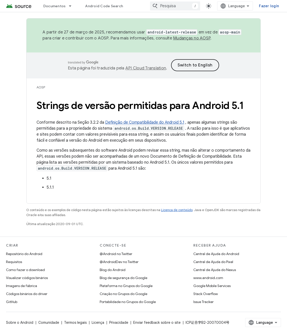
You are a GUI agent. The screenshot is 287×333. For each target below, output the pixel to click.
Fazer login (269, 6)
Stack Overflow (205, 294)
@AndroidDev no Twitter (119, 262)
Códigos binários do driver (26, 294)
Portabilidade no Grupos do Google (128, 302)
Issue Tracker (203, 302)
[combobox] (175, 5)
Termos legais (75, 323)
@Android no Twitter (116, 254)
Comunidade (48, 323)
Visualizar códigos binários (27, 278)
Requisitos (14, 262)
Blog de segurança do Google (123, 278)
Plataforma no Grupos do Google (126, 286)
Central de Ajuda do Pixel (213, 262)
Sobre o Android (19, 323)
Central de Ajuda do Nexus (214, 270)
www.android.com (208, 278)
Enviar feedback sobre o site (157, 323)
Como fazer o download (25, 270)
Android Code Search (104, 6)
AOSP (41, 87)
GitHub (11, 302)
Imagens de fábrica (21, 286)
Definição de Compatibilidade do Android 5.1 (144, 122)
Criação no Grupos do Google (123, 294)
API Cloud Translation (145, 68)
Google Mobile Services (212, 286)
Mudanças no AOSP (191, 38)
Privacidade (118, 323)
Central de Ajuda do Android (216, 254)
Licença (98, 323)
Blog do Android (112, 270)
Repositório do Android (24, 254)
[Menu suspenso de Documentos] (72, 6)
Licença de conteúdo (177, 210)
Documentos (54, 6)
